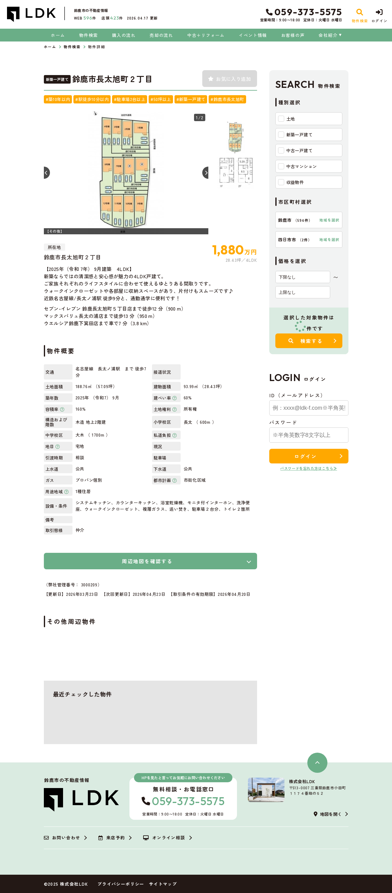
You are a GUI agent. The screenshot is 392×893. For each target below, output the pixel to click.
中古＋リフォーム (206, 35)
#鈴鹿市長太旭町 (227, 99)
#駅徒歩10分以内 (92, 99)
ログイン (305, 456)
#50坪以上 (160, 99)
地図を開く (328, 814)
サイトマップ (163, 884)
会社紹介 (328, 35)
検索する (305, 340)
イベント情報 (253, 35)
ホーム (58, 35)
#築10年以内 (58, 99)
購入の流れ (124, 35)
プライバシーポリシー (120, 884)
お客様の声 (293, 35)
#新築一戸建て (191, 99)
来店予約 (111, 837)
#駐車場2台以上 (129, 99)
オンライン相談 (164, 837)
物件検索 (88, 35)
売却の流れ (161, 35)
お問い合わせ (62, 837)
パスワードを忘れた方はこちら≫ (308, 468)
